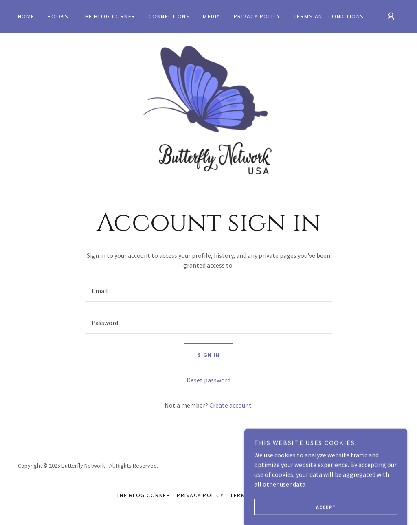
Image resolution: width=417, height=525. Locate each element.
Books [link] (58, 16)
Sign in (201, 354)
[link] (208, 110)
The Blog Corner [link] (109, 16)
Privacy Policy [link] (257, 16)
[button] (391, 16)
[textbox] (208, 291)
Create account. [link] (231, 405)
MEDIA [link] (212, 16)
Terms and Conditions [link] (329, 16)
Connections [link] (169, 16)
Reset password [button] (208, 380)
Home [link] (26, 16)
